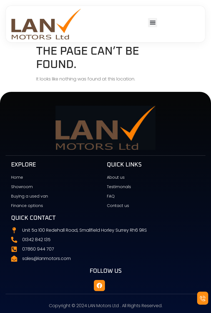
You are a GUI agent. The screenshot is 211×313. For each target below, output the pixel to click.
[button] (152, 22)
